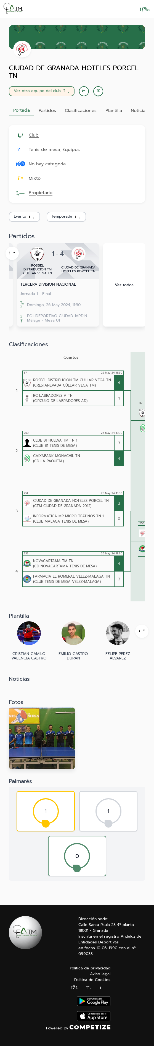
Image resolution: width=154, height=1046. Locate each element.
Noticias (139, 110)
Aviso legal (100, 974)
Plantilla (113, 110)
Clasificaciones (81, 110)
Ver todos (124, 285)
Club (34, 135)
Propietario (40, 192)
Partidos (47, 110)
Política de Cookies (92, 980)
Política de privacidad (90, 968)
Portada (21, 110)
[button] (98, 91)
